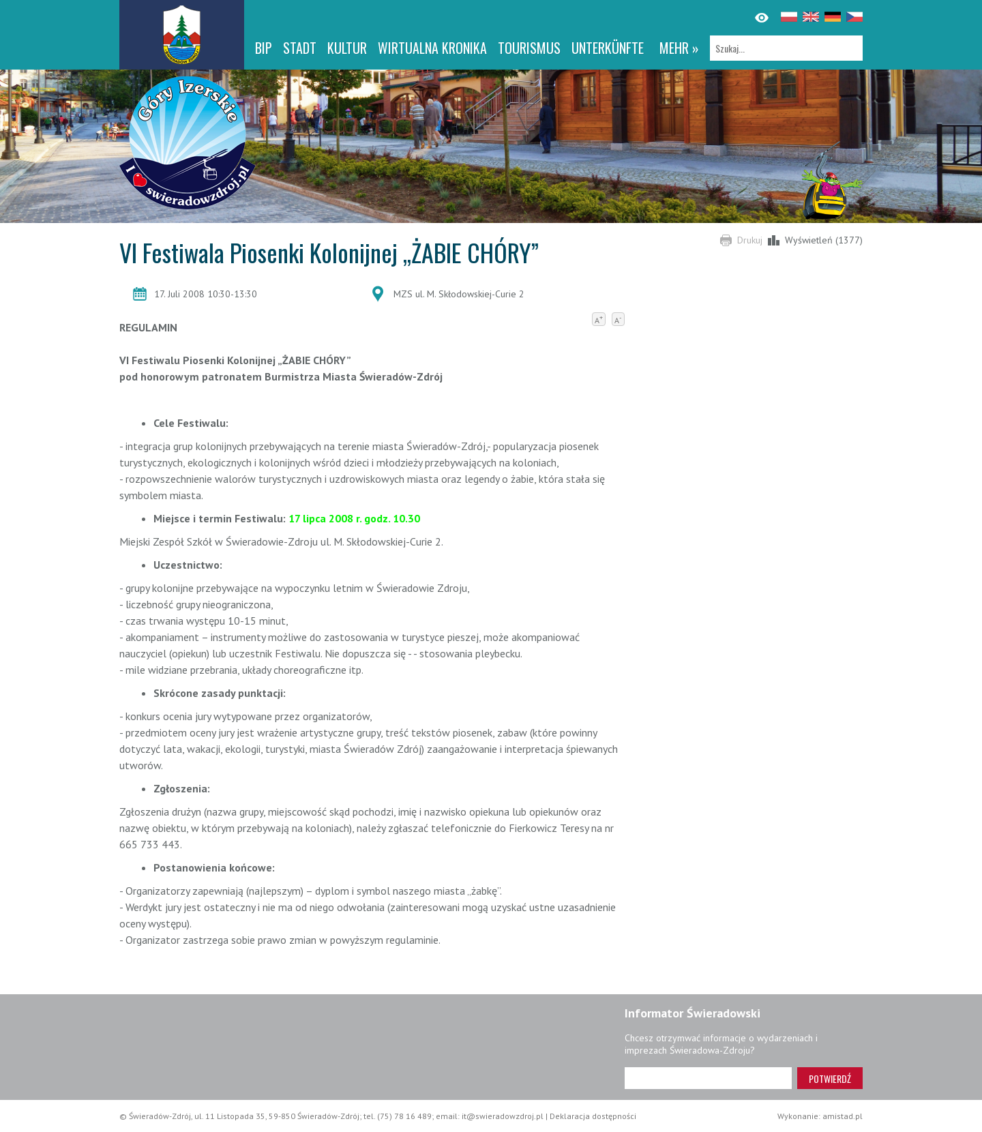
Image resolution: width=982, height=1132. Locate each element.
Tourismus (529, 48)
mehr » (679, 48)
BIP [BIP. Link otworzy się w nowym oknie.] (263, 48)
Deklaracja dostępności (593, 1116)
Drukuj (749, 240)
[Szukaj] (786, 48)
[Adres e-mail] (708, 1078)
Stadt (299, 48)
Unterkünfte (607, 48)
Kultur (347, 48)
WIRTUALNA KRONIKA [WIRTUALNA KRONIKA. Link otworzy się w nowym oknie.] (432, 48)
